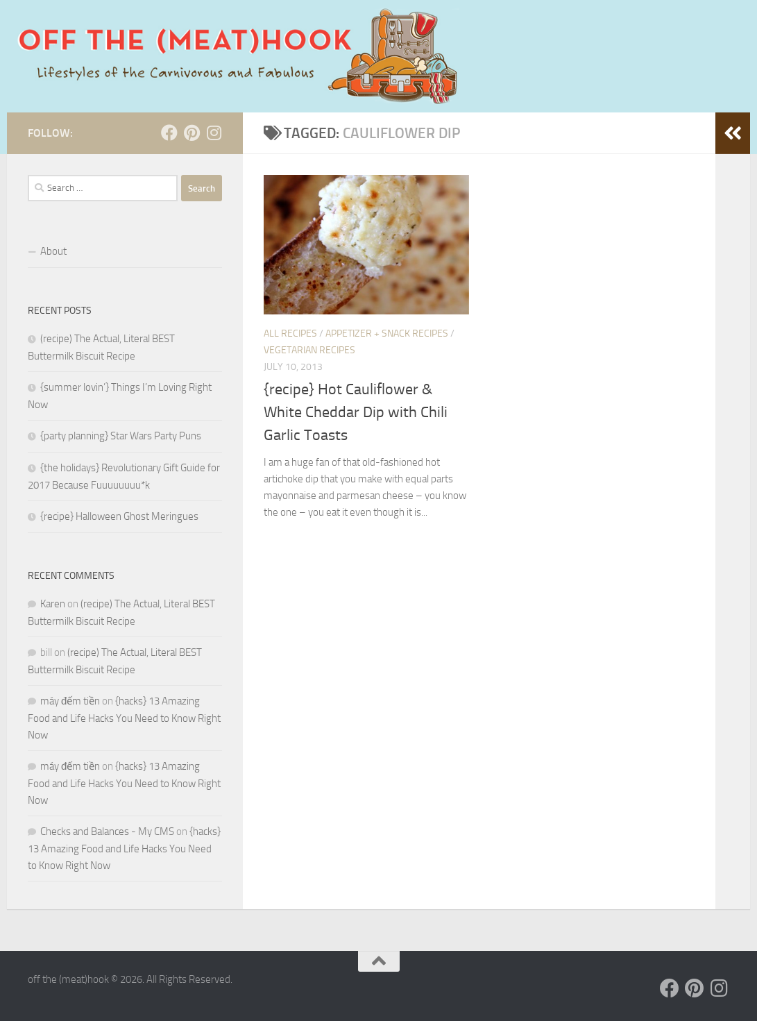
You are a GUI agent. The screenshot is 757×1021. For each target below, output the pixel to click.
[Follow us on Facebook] (169, 132)
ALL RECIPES (290, 333)
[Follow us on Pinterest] (191, 132)
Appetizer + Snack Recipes (386, 333)
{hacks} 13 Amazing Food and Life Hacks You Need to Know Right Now (124, 718)
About (53, 251)
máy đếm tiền (70, 701)
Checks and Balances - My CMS (107, 831)
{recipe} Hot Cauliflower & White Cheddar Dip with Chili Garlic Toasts (356, 412)
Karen (52, 604)
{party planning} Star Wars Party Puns (120, 436)
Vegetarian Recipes (309, 350)
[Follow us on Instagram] (213, 132)
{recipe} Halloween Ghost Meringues (119, 516)
